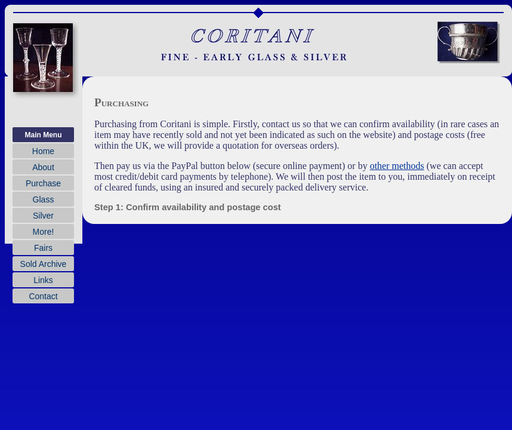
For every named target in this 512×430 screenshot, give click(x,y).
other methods (397, 166)
